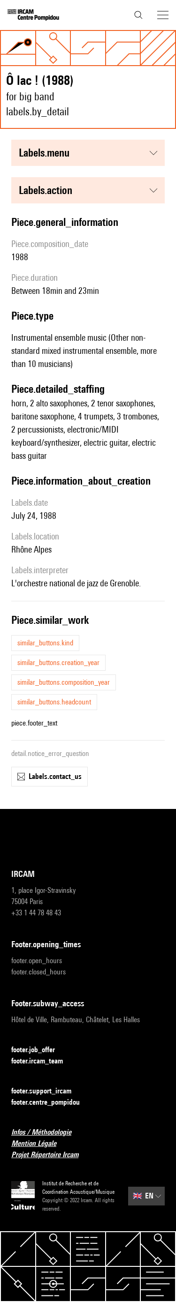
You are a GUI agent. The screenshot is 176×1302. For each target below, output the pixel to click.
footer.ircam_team (42, 1061)
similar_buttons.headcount (54, 701)
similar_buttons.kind (45, 642)
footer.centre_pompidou (51, 1102)
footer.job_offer (38, 1050)
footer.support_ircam (47, 1091)
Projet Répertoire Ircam (50, 1155)
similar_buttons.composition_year (63, 682)
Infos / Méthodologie (47, 1132)
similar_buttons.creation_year (58, 662)
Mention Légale (39, 1144)
